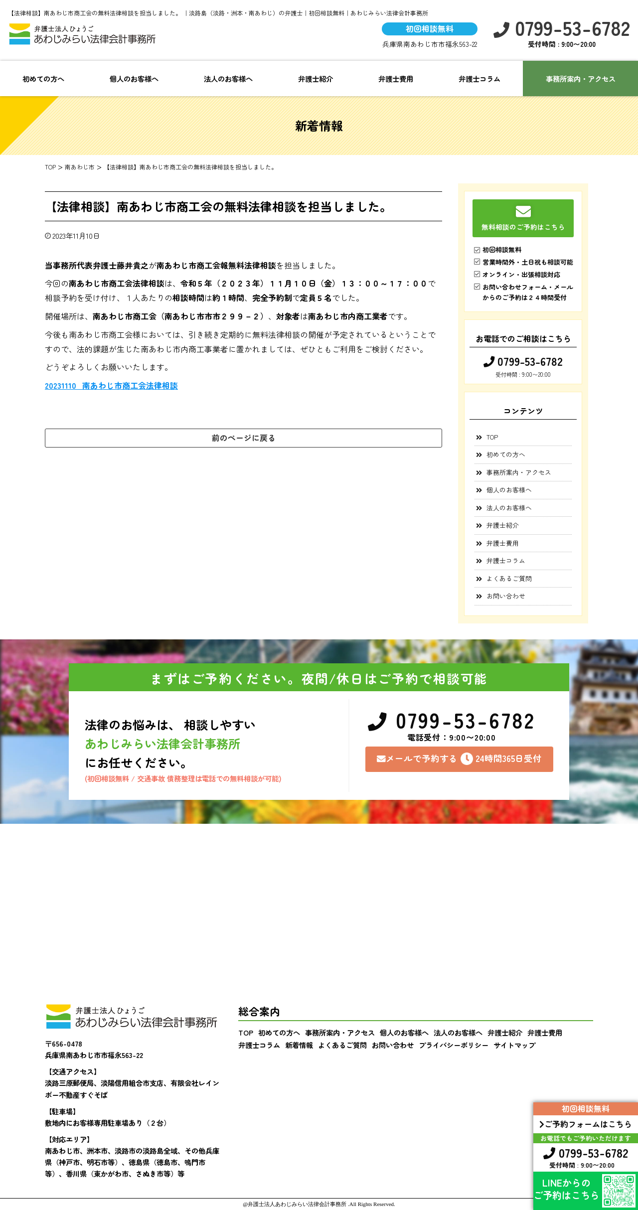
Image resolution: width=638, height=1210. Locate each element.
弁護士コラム (479, 78)
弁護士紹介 (315, 78)
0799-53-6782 (561, 27)
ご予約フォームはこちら (585, 1124)
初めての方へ (43, 78)
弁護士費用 (395, 78)
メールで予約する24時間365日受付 (459, 758)
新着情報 (299, 1045)
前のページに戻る (244, 438)
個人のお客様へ (134, 78)
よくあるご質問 (509, 578)
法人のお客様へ (228, 78)
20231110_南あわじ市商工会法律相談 (111, 385)
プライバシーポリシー (453, 1045)
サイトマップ (514, 1045)
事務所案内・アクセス (518, 472)
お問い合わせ (505, 596)
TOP (492, 437)
